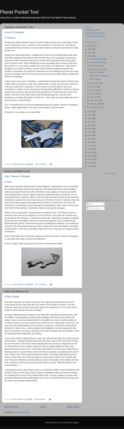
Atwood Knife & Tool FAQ (95, 36)
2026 (90, 46)
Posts (90, 204)
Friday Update (12, 296)
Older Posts (73, 407)
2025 (90, 49)
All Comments (93, 208)
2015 (90, 135)
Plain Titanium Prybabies (17, 176)
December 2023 (96, 59)
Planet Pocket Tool (19, 12)
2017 (90, 129)
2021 (90, 115)
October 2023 (95, 66)
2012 (90, 146)
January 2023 (95, 107)
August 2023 (95, 83)
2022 (90, 112)
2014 (90, 139)
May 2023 (94, 93)
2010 (90, 152)
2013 (90, 142)
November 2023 (96, 62)
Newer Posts (11, 407)
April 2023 (94, 97)
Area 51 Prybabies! (14, 32)
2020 (90, 118)
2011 (90, 149)
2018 (90, 125)
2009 (90, 156)
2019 (90, 122)
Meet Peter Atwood (92, 30)
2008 (90, 159)
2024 (90, 53)
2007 (90, 163)
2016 (90, 132)
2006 (90, 166)
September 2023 (96, 69)
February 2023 (96, 104)
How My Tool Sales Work (95, 33)
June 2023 (94, 90)
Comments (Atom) (22, 412)
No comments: (41, 164)
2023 (90, 56)
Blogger (76, 423)
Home (42, 407)
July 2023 (94, 87)
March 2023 (95, 100)
